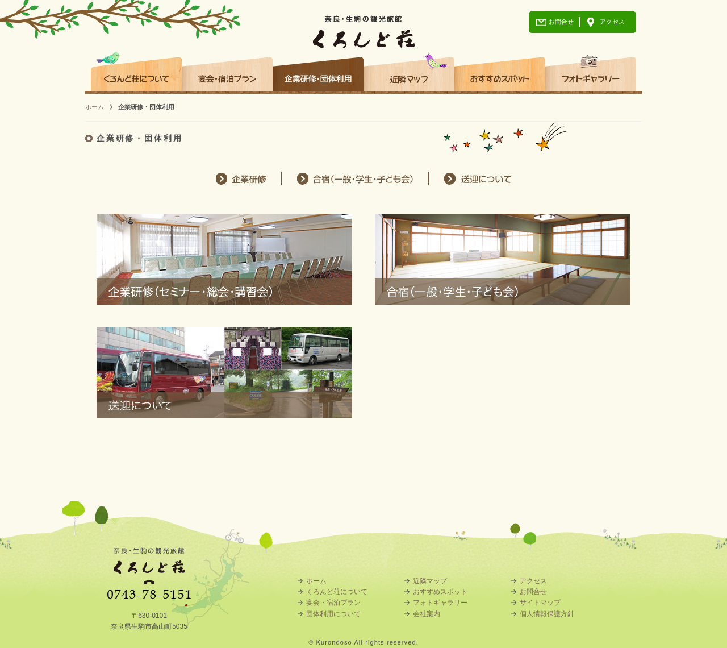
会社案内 (426, 614)
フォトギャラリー (590, 69)
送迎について (478, 178)
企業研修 (240, 178)
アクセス (612, 21)
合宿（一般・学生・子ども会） (354, 178)
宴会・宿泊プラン (227, 69)
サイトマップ (540, 603)
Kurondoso (334, 642)
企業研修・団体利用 (318, 69)
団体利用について (333, 614)
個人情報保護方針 (547, 614)
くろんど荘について (136, 69)
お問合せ (561, 21)
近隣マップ (409, 69)
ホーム (94, 106)
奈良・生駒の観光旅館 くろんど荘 (364, 24)
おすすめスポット (499, 69)
